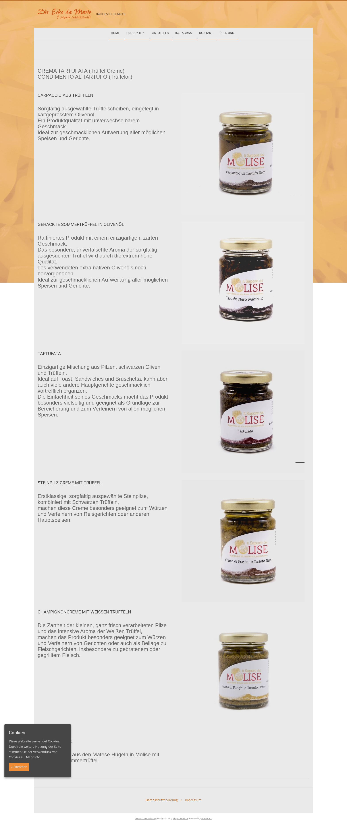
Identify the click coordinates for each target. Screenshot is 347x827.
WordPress (206, 818)
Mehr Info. (33, 757)
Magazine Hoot (180, 818)
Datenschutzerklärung (145, 818)
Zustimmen (19, 767)
